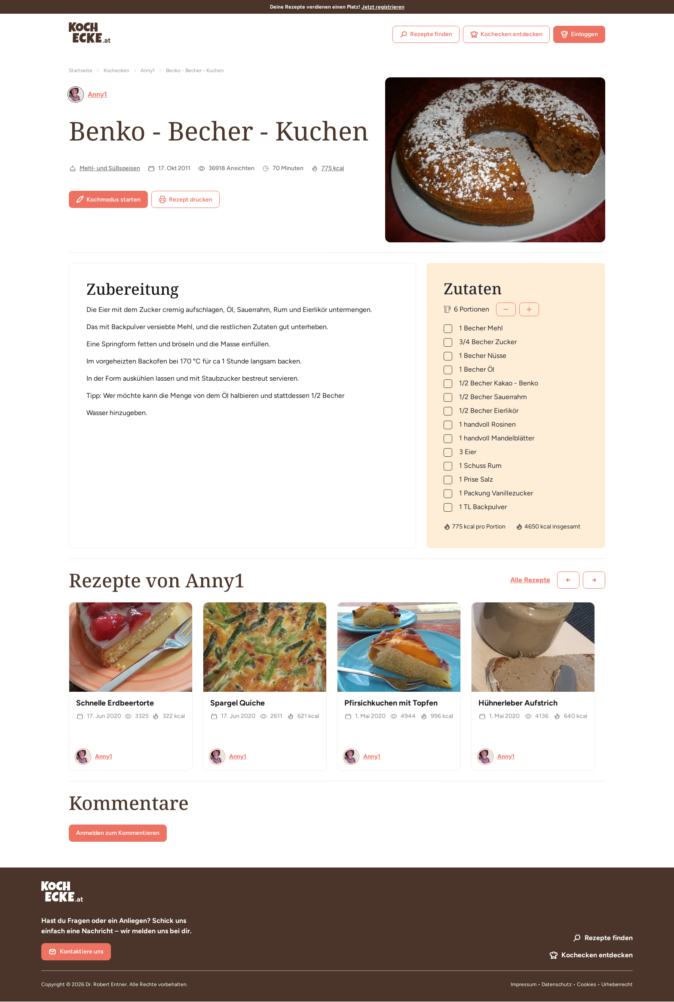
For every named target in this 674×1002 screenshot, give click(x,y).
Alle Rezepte (530, 580)
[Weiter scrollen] (594, 580)
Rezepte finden (426, 34)
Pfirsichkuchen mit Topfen (391, 703)
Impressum (523, 984)
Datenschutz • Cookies (569, 984)
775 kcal (333, 168)
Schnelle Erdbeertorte (115, 703)
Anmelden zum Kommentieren (117, 833)
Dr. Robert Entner (106, 984)
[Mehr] (529, 309)
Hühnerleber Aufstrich (518, 703)
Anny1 (148, 70)
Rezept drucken (185, 199)
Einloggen (579, 34)
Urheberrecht (617, 984)
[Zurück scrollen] (568, 580)
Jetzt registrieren (383, 7)
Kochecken (116, 70)
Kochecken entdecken (506, 34)
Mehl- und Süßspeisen (110, 168)
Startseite (80, 70)
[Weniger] (506, 309)
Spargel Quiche (237, 703)
